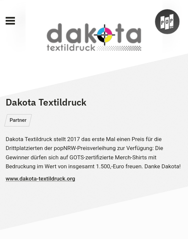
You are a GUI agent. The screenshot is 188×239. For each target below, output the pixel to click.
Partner (18, 120)
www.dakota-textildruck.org (40, 178)
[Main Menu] (10, 21)
